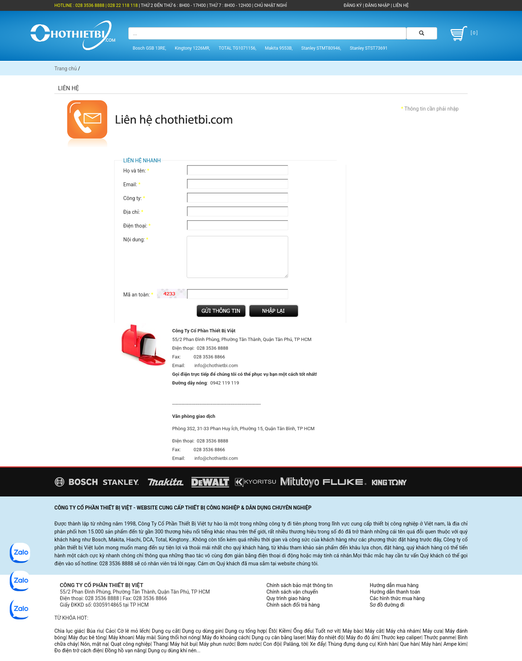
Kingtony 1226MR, (192, 48)
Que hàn (409, 644)
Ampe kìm (454, 644)
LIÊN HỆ (400, 5)
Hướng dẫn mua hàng (394, 585)
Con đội (272, 644)
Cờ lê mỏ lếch (133, 631)
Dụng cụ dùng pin (202, 631)
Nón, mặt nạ (94, 644)
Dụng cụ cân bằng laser (278, 637)
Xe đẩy (317, 644)
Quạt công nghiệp (130, 644)
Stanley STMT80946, (321, 48)
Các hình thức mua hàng (397, 598)
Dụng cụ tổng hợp (245, 631)
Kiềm (284, 631)
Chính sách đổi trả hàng (293, 605)
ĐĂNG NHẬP (377, 5)
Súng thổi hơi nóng (178, 637)
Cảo (110, 631)
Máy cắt (374, 631)
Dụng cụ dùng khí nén (172, 650)
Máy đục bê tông (87, 637)
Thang (160, 644)
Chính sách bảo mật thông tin (299, 585)
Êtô (272, 631)
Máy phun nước (217, 644)
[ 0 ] (462, 33)
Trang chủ (65, 68)
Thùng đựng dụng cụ (351, 644)
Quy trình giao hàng (288, 598)
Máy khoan (120, 637)
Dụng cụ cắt (165, 631)
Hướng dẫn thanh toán (395, 592)
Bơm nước (249, 644)
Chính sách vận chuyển (292, 592)
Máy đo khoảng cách (225, 637)
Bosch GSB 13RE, (149, 48)
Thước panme (439, 637)
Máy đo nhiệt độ (325, 637)
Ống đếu (302, 631)
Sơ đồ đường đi (387, 605)
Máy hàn (431, 644)
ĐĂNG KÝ (353, 5)
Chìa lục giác (69, 631)
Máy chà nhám (403, 631)
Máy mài (145, 637)
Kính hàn (387, 644)
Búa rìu (95, 631)
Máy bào (352, 631)
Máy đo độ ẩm (362, 637)
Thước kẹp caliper (401, 637)
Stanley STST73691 (369, 48)
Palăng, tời (295, 644)
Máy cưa (432, 631)
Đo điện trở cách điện (78, 650)
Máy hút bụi (183, 644)
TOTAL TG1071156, (237, 48)
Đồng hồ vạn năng (125, 650)
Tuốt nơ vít (327, 631)
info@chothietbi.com (216, 365)
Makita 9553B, (279, 48)
